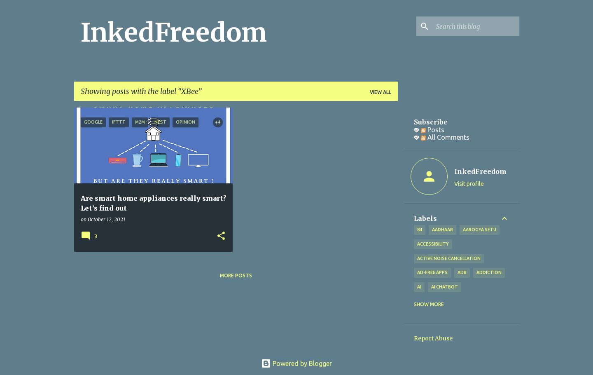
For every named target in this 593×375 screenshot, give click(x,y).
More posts (236, 275)
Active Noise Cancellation (449, 258)
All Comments (445, 137)
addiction (489, 272)
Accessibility (433, 243)
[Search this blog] (476, 26)
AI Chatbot (444, 286)
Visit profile (469, 183)
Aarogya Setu (479, 229)
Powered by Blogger (296, 363)
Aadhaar (442, 229)
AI (419, 286)
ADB (462, 272)
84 (419, 229)
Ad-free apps (432, 272)
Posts (432, 130)
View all (380, 92)
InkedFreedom (174, 32)
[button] (221, 236)
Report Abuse (433, 338)
